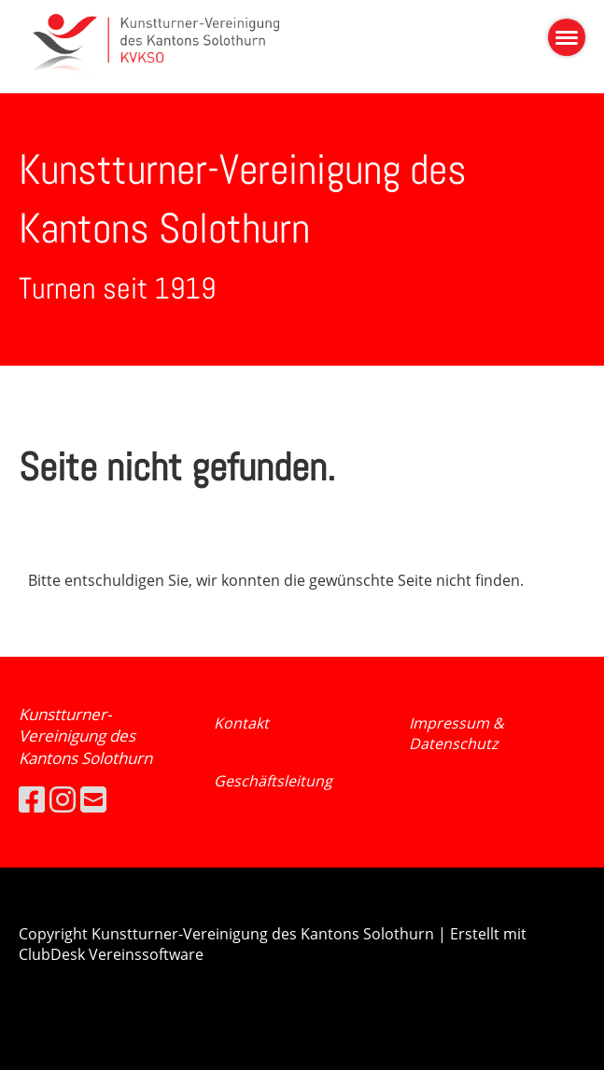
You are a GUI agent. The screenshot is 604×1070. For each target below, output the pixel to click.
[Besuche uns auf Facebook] (32, 799)
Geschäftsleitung (273, 781)
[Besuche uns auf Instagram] (62, 799)
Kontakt (241, 723)
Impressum (451, 723)
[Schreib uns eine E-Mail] (93, 799)
